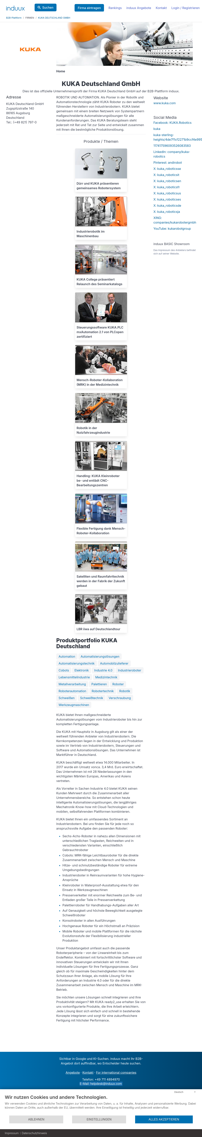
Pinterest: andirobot (167, 162)
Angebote (73, 1072)
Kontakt (161, 8)
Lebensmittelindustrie (74, 677)
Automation (67, 656)
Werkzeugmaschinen (74, 705)
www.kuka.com (164, 103)
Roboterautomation (72, 691)
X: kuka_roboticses (167, 199)
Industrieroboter (129, 670)
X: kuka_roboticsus (167, 193)
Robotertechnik (103, 691)
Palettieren (99, 684)
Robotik (124, 691)
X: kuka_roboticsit (166, 175)
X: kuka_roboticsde (167, 205)
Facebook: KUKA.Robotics (172, 123)
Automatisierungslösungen (100, 656)
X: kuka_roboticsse (167, 169)
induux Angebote (138, 8)
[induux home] (15, 7)
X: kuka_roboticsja (166, 212)
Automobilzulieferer (114, 663)
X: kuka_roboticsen (167, 181)
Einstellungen (99, 1119)
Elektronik (81, 670)
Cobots (64, 670)
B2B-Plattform (14, 17)
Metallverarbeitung (72, 684)
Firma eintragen (89, 8)
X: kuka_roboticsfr (166, 187)
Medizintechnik (106, 677)
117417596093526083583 (172, 146)
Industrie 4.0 (103, 670)
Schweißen (67, 698)
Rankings (115, 8)
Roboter (118, 684)
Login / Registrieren (185, 8)
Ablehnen (36, 1119)
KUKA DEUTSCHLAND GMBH (54, 17)
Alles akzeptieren (164, 1119)
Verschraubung (120, 698)
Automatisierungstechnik (77, 663)
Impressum (12, 1133)
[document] (101, 1105)
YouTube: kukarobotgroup (172, 228)
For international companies (116, 1072)
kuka (156, 129)
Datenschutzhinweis (34, 1133)
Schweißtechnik (91, 698)
